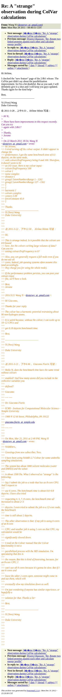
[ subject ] (51, 65)
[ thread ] (41, 65)
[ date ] (32, 65)
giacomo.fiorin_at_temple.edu (20, 422)
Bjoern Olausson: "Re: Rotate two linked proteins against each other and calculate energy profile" (34, 42)
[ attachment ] (22, 68)
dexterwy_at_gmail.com (14, 143)
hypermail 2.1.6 (33, 690)
